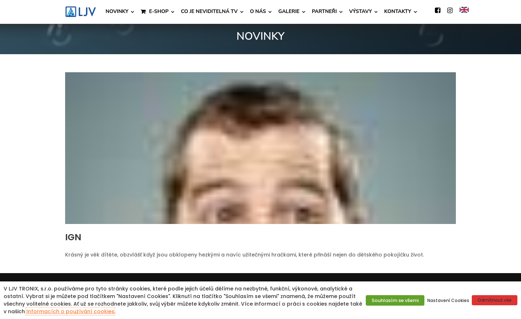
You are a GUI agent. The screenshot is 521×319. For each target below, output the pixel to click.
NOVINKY (117, 11)
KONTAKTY (397, 11)
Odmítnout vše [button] (495, 300)
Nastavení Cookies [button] (448, 300)
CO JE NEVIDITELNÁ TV (209, 11)
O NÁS (258, 11)
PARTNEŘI (324, 11)
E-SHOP (159, 11)
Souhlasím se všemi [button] (395, 300)
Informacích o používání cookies (70, 311)
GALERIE (289, 11)
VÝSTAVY (360, 11)
